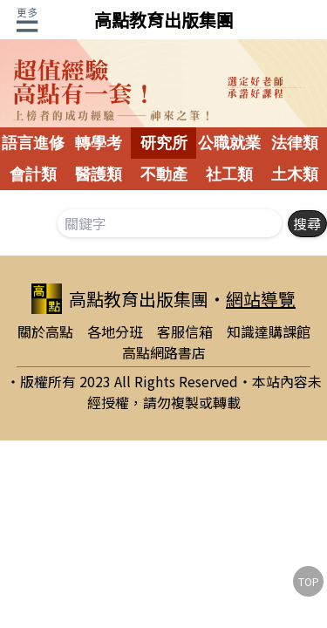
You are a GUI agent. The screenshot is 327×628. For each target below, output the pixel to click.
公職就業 (229, 143)
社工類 (229, 174)
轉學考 (98, 143)
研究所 (163, 143)
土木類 (294, 174)
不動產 (163, 174)
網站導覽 (261, 298)
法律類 (294, 143)
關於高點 (45, 331)
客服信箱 (185, 331)
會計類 (33, 174)
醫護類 (98, 174)
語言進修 (33, 143)
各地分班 (115, 331)
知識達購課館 (268, 331)
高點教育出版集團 (164, 19)
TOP (308, 581)
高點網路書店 (164, 352)
